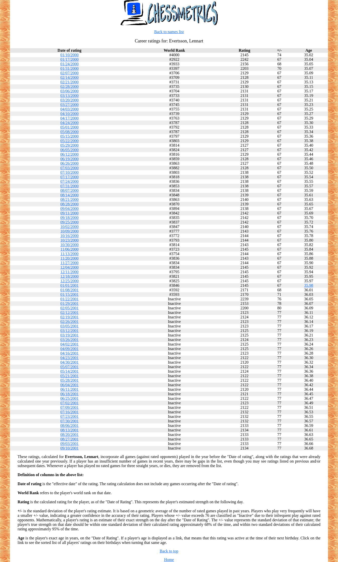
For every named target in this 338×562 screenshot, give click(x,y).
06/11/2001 (70, 389)
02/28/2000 (69, 86)
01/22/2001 (69, 299)
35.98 (308, 285)
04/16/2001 (69, 353)
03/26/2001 (69, 340)
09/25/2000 (69, 222)
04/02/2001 (69, 344)
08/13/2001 (69, 430)
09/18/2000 (69, 217)
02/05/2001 (69, 308)
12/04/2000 (69, 267)
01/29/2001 (69, 303)
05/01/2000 (69, 127)
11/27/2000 (70, 263)
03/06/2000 (69, 91)
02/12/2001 (69, 312)
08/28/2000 (69, 204)
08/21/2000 (69, 199)
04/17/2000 (69, 118)
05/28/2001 (69, 380)
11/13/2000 (70, 254)
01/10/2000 (69, 55)
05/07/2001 (69, 367)
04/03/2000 (69, 109)
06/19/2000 (69, 159)
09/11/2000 (70, 213)
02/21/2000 (69, 82)
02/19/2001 (69, 317)
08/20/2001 (69, 434)
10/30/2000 (69, 245)
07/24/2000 (69, 181)
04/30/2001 (69, 362)
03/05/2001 (69, 326)
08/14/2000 (69, 195)
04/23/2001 (69, 358)
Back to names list (169, 32)
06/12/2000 (69, 154)
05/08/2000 (69, 132)
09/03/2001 (69, 443)
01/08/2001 (69, 290)
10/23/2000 (69, 240)
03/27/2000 (69, 104)
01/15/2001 (69, 294)
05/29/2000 (69, 145)
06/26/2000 (69, 163)
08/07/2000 (69, 190)
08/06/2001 (69, 425)
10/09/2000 (69, 231)
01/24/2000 (69, 64)
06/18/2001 (69, 394)
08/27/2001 (69, 439)
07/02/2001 (69, 403)
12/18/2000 (69, 276)
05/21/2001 (69, 376)
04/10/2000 (69, 113)
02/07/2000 (69, 73)
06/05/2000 (69, 150)
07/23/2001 (69, 416)
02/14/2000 (69, 77)
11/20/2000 (70, 258)
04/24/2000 (69, 123)
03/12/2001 (69, 330)
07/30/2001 (69, 421)
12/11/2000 (70, 272)
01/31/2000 (69, 68)
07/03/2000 (69, 168)
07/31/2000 (69, 186)
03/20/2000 (69, 100)
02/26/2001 (69, 321)
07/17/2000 (69, 177)
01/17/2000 (69, 59)
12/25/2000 (69, 281)
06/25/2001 (69, 398)
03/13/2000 (69, 95)
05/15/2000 (69, 136)
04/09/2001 (69, 349)
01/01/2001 (69, 285)
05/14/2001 (69, 371)
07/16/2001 (69, 412)
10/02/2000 (69, 226)
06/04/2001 (69, 385)
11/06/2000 (70, 249)
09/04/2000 (69, 208)
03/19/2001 (69, 335)
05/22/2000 (69, 141)
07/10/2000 (69, 172)
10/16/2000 (69, 236)
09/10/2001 (69, 448)
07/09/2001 (69, 407)
